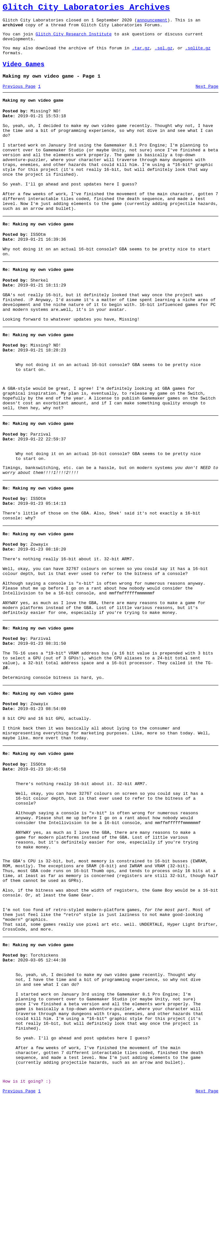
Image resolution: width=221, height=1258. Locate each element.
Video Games (24, 73)
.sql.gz (164, 54)
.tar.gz (141, 54)
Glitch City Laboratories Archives (86, 8)
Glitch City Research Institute (73, 39)
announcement (152, 23)
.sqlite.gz (198, 54)
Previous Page (19, 97)
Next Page (207, 97)
